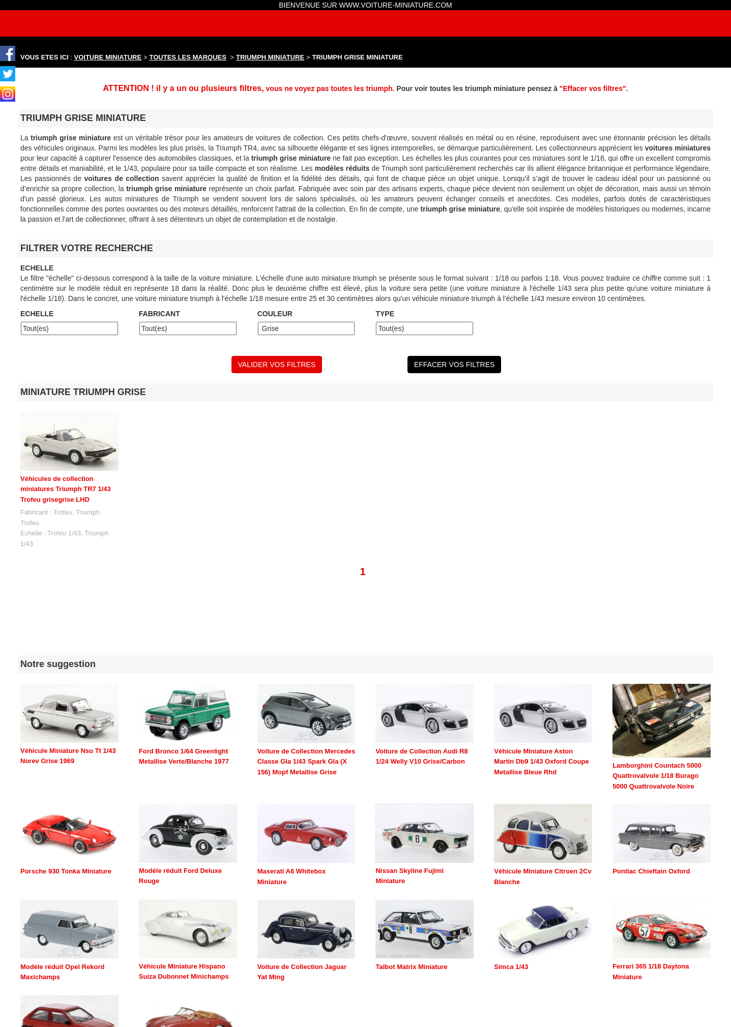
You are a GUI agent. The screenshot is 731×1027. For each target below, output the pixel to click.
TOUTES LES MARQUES (188, 57)
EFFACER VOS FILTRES (454, 364)
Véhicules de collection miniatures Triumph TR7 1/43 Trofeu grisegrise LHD (65, 489)
